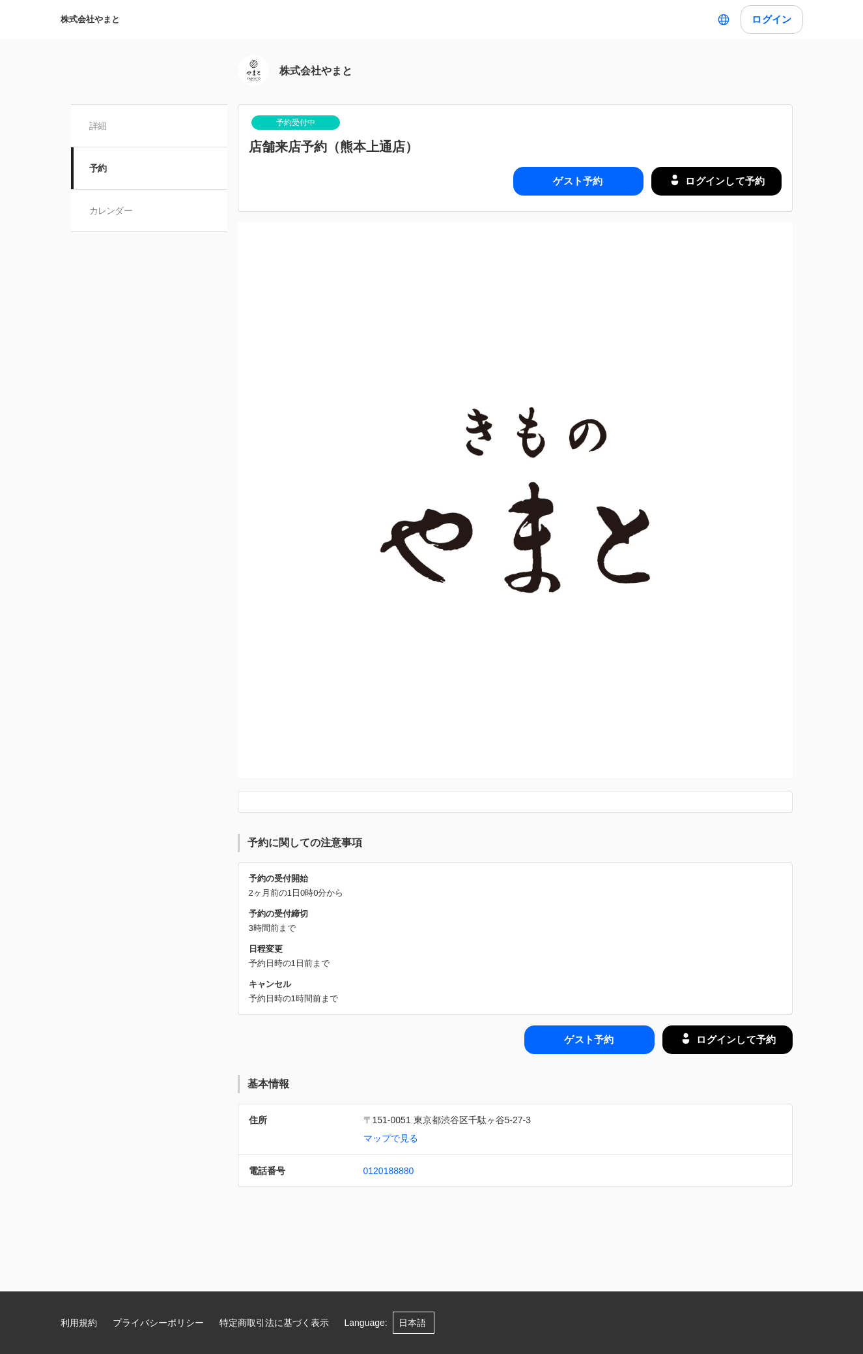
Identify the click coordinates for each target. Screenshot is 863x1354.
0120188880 (388, 1171)
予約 (98, 168)
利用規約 (79, 1322)
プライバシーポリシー (158, 1322)
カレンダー (111, 210)
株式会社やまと (90, 19)
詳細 (98, 126)
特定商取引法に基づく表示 (274, 1322)
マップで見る (390, 1138)
